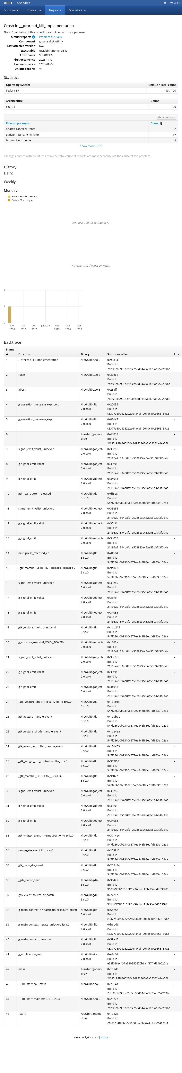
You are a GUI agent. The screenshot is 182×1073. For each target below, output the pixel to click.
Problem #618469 (50, 37)
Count (155, 123)
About (104, 1037)
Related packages (17, 123)
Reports (55, 10)
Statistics (77, 10)
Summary (11, 10)
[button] (33, 37)
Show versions (166, 117)
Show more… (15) (91, 146)
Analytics (17, 3)
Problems (34, 10)
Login (175, 2)
